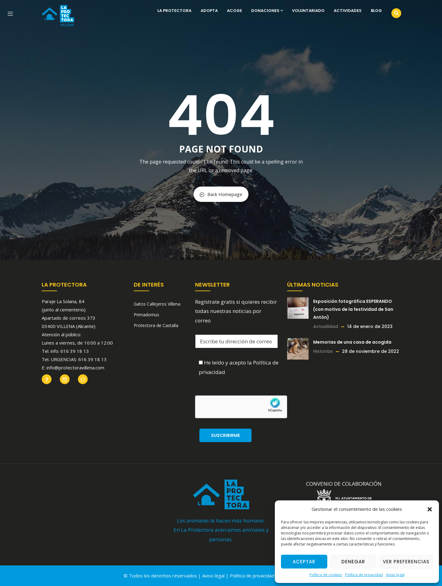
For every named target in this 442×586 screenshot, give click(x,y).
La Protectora (174, 10)
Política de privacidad (364, 574)
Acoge (234, 10)
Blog (376, 10)
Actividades (348, 10)
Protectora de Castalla (156, 325)
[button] (430, 509)
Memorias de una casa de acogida (352, 342)
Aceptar (304, 561)
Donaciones (267, 10)
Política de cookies (325, 574)
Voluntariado (308, 10)
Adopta (209, 10)
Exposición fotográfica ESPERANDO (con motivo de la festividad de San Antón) (353, 309)
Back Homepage (221, 194)
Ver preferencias (406, 561)
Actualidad (325, 326)
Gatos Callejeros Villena (157, 304)
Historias (323, 351)
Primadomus (146, 315)
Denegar (353, 561)
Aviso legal (395, 574)
